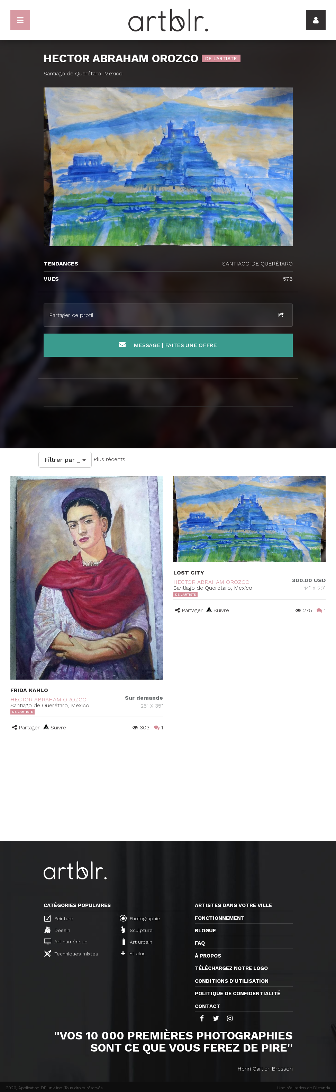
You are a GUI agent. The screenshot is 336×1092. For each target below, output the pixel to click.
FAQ (200, 943)
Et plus (133, 953)
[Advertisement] (168, 788)
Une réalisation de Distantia (303, 1087)
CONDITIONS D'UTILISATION (232, 981)
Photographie (140, 918)
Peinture (58, 918)
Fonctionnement (220, 918)
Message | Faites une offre (168, 344)
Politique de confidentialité (237, 993)
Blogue (205, 930)
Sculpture (137, 929)
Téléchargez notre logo (231, 968)
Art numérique (66, 941)
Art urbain (136, 941)
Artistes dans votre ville (233, 905)
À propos (208, 956)
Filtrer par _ (65, 459)
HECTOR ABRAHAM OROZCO (48, 699)
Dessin (57, 929)
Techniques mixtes (71, 953)
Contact (207, 1006)
